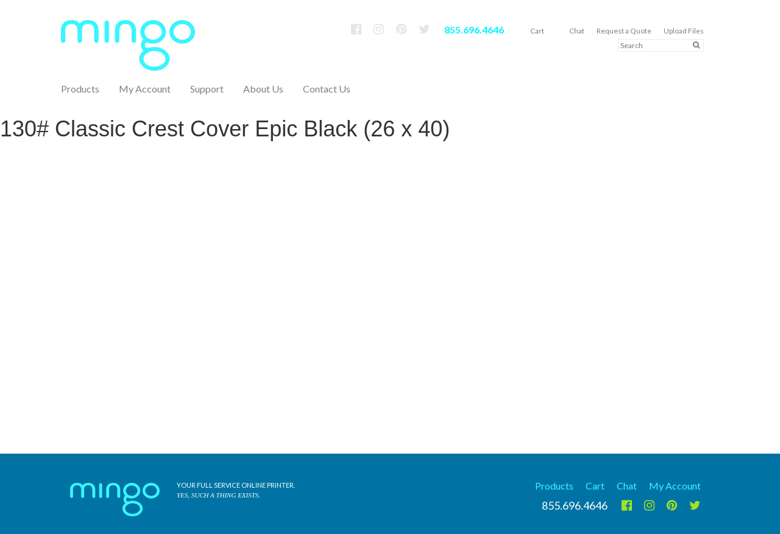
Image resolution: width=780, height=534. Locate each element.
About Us (263, 88)
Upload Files (684, 30)
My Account (145, 88)
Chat (576, 30)
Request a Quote (624, 30)
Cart (537, 30)
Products (554, 485)
